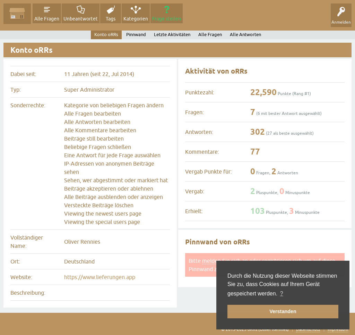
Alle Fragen (46, 19)
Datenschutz (308, 329)
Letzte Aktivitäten (172, 34)
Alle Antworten (245, 34)
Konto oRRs (106, 34)
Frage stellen (166, 19)
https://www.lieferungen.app (99, 277)
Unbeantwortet (80, 19)
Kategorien (135, 19)
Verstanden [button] (282, 311)
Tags (110, 19)
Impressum (338, 329)
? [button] (281, 293)
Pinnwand (136, 34)
